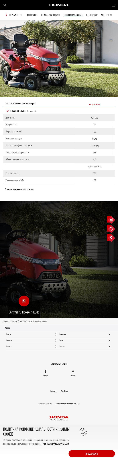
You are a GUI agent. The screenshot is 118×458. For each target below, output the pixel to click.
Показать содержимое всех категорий (20, 103)
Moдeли (8, 334)
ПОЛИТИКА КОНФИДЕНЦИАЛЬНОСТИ (55, 453)
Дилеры (62, 346)
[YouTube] (73, 373)
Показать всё (31, 111)
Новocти (8, 346)
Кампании (62, 334)
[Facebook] (45, 373)
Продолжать (102, 441)
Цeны (61, 340)
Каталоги (53, 391)
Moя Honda (64, 391)
